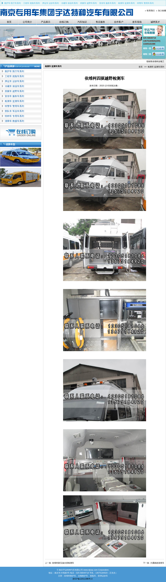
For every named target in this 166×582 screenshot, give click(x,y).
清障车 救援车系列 (14, 121)
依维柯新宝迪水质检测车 (63, 563)
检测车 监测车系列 (126, 3)
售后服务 (100, 22)
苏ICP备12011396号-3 (82, 579)
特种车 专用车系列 (14, 116)
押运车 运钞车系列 (50, 3)
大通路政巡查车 (157, 563)
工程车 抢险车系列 (31, 3)
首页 (9, 22)
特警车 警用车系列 (145, 3)
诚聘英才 (155, 22)
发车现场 (137, 22)
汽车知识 (82, 22)
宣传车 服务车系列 (107, 3)
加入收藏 (162, 10)
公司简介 (27, 22)
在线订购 (64, 22)
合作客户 (118, 22)
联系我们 (151, 10)
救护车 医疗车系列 (12, 3)
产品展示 (45, 22)
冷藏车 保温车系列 (69, 3)
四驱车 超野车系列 (88, 3)
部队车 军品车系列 (14, 111)
